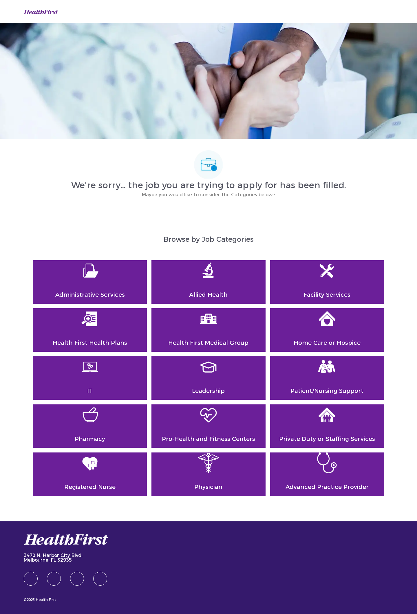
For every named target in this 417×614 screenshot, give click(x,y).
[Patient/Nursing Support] (327, 378)
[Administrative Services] (90, 282)
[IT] (90, 378)
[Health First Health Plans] (90, 330)
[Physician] (208, 474)
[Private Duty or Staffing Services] (327, 426)
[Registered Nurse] (90, 474)
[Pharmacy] (90, 426)
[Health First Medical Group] (208, 330)
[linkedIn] (54, 579)
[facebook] (31, 579)
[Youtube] (100, 579)
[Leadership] (208, 378)
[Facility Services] (327, 282)
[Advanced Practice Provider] (327, 474)
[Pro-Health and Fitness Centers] (208, 426)
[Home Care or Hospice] (327, 330)
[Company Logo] (41, 11)
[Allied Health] (208, 282)
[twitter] (77, 579)
